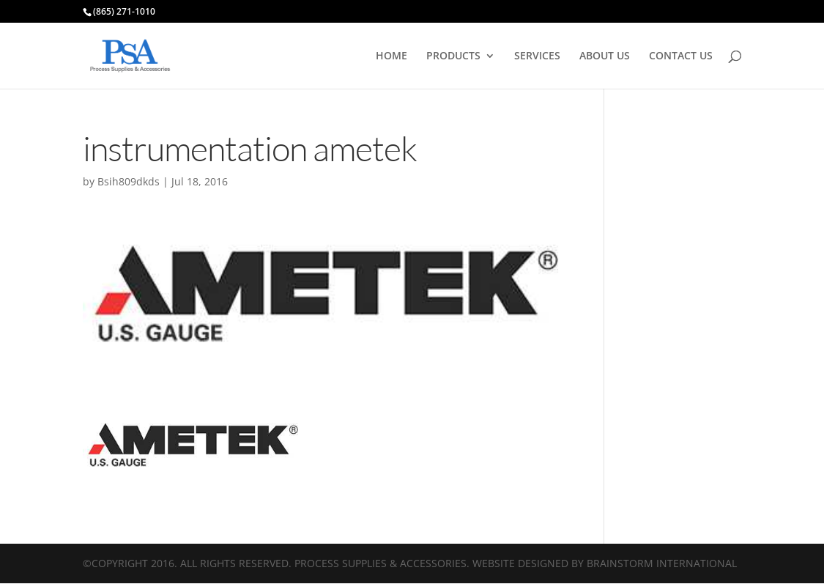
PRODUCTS (453, 56)
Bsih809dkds (128, 181)
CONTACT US (681, 56)
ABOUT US (604, 56)
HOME (391, 56)
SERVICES (537, 56)
